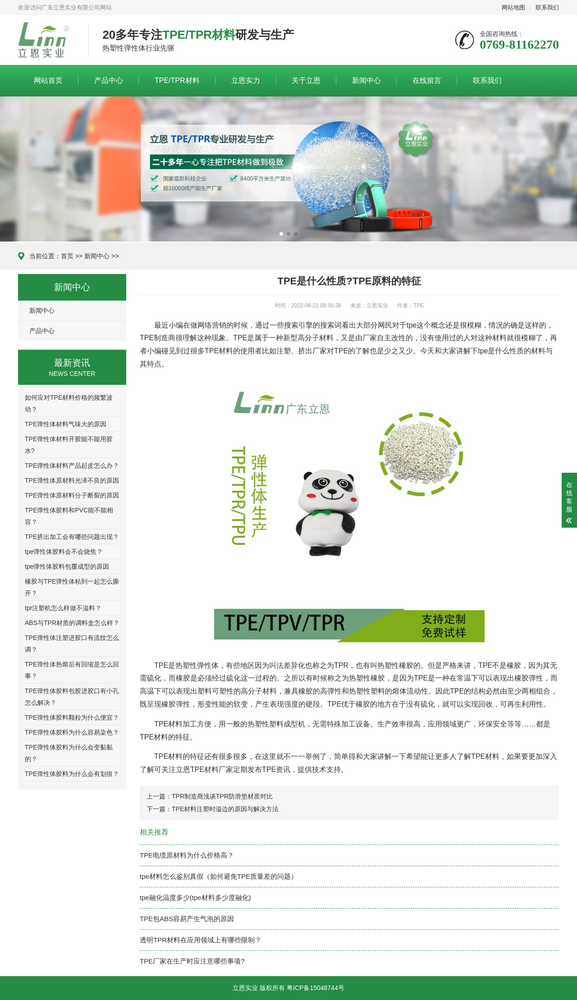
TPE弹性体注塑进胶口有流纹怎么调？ (72, 643)
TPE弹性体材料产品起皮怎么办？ (72, 465)
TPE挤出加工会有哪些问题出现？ (72, 536)
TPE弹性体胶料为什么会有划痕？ (72, 773)
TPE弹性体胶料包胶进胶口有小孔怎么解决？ (72, 696)
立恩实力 (245, 80)
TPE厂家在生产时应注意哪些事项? (192, 961)
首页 (67, 256)
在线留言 (426, 80)
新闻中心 (366, 80)
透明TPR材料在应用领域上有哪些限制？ (200, 940)
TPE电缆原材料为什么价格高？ (187, 855)
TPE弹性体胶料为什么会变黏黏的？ (69, 753)
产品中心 (108, 80)
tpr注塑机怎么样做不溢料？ (63, 608)
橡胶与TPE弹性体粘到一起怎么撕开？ (72, 587)
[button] (281, 234)
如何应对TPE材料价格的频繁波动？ (69, 403)
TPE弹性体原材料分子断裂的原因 (72, 495)
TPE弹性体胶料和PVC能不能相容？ (69, 516)
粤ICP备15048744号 (315, 987)
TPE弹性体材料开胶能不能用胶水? (69, 444)
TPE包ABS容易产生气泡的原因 (187, 918)
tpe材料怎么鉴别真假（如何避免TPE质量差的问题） (219, 876)
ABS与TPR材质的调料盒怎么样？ (72, 622)
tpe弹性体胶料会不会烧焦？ (64, 551)
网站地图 (513, 7)
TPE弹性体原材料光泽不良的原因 (72, 480)
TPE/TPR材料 (177, 80)
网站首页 (48, 80)
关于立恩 (306, 80)
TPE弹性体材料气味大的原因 (65, 424)
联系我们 (547, 7)
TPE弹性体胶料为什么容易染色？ (72, 732)
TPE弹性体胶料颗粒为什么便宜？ (72, 717)
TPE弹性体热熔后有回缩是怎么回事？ (72, 670)
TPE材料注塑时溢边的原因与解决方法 (225, 809)
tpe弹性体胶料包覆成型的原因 (67, 566)
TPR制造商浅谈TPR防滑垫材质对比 (222, 796)
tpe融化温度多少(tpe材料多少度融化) (195, 897)
